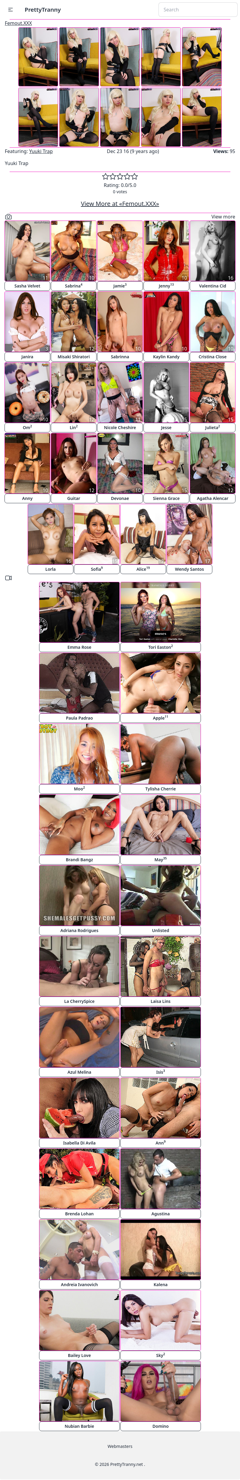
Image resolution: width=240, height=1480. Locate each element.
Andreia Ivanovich (79, 1284)
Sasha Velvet (27, 286)
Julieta (212, 427)
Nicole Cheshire (120, 427)
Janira (27, 356)
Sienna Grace (166, 498)
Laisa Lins (161, 1001)
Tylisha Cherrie (160, 789)
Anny (27, 498)
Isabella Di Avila (79, 1143)
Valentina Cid (212, 286)
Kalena (161, 1284)
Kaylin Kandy (166, 356)
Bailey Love (79, 1355)
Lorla (50, 569)
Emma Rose (79, 647)
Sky (160, 1355)
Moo (79, 788)
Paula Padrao (79, 718)
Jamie (120, 285)
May (161, 859)
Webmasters (120, 1446)
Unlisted (160, 930)
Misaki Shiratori (74, 356)
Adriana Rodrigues (79, 930)
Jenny (166, 285)
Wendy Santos (189, 569)
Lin (74, 427)
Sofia (97, 569)
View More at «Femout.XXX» (120, 204)
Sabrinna (120, 356)
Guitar (73, 498)
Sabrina (73, 285)
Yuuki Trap (41, 151)
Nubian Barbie (79, 1426)
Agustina (161, 1214)
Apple (160, 717)
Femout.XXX (18, 23)
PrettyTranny (43, 9)
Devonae (120, 498)
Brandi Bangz (79, 859)
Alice (143, 569)
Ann (160, 1142)
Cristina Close (213, 356)
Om (27, 427)
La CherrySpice (79, 1001)
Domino (160, 1426)
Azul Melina (79, 1072)
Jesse (166, 427)
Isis (160, 1072)
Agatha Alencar (213, 498)
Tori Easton (160, 647)
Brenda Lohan (79, 1214)
